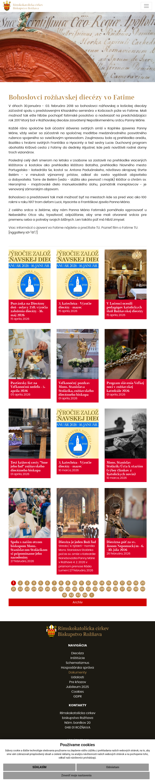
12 (88, 583)
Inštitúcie (77, 658)
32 (88, 589)
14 (101, 583)
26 (47, 589)
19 (135, 583)
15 (108, 583)
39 (136, 589)
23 (27, 589)
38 (129, 589)
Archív (78, 602)
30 (75, 589)
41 (64, 595)
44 (85, 595)
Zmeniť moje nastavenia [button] (76, 775)
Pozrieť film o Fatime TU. (119, 227)
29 (68, 589)
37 (122, 589)
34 (102, 589)
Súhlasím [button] (39, 767)
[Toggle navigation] (146, 6)
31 (81, 589)
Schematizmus (77, 662)
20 (143, 583)
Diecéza (77, 653)
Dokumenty (78, 672)
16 (115, 583)
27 (54, 589)
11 (81, 583)
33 (95, 589)
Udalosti (77, 677)
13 (95, 583)
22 (20, 589)
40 (143, 589)
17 (122, 583)
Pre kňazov (77, 682)
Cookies (77, 691)
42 (71, 595)
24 (34, 589)
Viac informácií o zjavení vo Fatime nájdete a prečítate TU (54, 227)
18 (129, 583)
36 (115, 589)
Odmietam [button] (112, 767)
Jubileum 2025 (77, 686)
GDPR (77, 696)
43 (78, 595)
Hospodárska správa (77, 667)
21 (13, 589)
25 (41, 589)
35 (109, 589)
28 (61, 589)
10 (74, 583)
